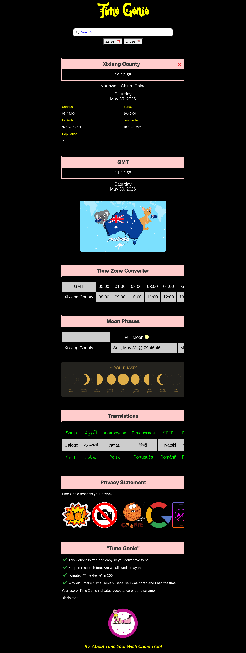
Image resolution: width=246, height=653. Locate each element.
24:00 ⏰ (133, 42)
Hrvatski (168, 445)
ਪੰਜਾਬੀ (71, 457)
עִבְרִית (115, 445)
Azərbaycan (115, 433)
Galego (71, 445)
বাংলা (168, 432)
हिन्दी (143, 445)
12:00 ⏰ (112, 42)
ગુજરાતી (91, 445)
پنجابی (91, 457)
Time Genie (123, 11)
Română (168, 457)
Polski (115, 457)
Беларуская (143, 432)
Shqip (71, 432)
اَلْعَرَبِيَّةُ (91, 432)
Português (143, 457)
